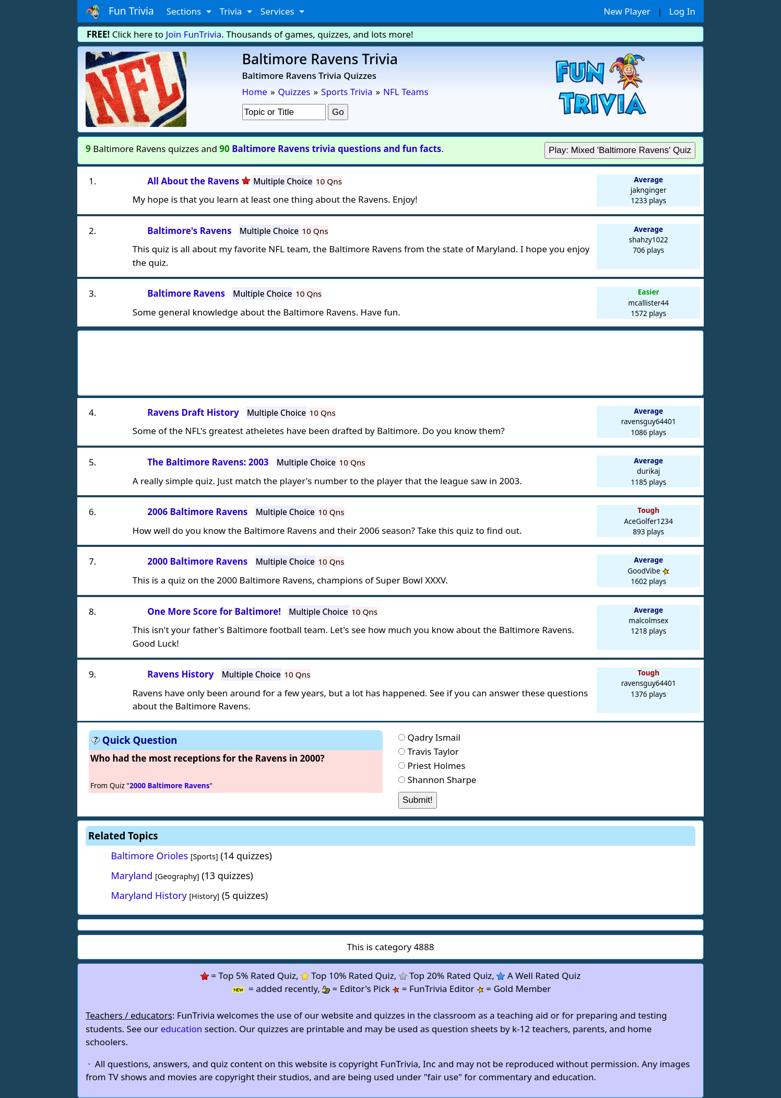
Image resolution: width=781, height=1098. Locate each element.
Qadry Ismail (433, 737)
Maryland (131, 875)
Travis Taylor (432, 751)
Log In (682, 11)
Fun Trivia (120, 11)
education (182, 1029)
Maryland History (148, 895)
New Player (627, 11)
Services (279, 11)
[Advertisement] (390, 359)
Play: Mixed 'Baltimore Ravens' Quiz (620, 150)
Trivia (232, 11)
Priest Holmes (436, 766)
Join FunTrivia (194, 34)
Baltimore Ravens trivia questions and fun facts (336, 149)
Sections (185, 11)
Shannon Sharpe (441, 780)
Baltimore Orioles (149, 855)
